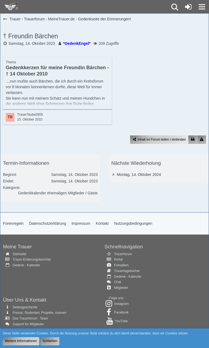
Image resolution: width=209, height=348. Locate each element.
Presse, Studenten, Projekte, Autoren (39, 313)
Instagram (121, 304)
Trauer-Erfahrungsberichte (32, 259)
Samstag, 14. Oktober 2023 (31, 43)
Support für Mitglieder (28, 324)
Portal (118, 259)
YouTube (121, 321)
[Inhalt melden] (201, 139)
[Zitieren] (192, 139)
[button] (201, 6)
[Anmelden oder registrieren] (188, 6)
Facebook (121, 312)
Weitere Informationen (21, 341)
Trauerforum (123, 254)
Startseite (19, 254)
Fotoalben (121, 265)
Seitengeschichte (25, 307)
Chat (117, 282)
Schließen (50, 341)
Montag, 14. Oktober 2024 (139, 174)
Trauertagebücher (127, 271)
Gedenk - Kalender (26, 265)
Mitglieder (121, 288)
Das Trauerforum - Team (30, 318)
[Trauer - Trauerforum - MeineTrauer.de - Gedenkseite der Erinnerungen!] (10, 6)
